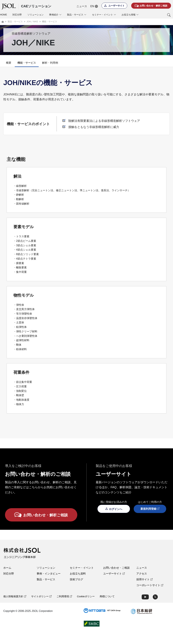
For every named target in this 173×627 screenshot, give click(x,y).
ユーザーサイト (114, 573)
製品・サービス (46, 579)
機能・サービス (26, 62)
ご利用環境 (64, 596)
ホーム (7, 567)
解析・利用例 (50, 62)
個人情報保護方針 (14, 596)
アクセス (141, 573)
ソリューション (35, 14)
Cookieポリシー (86, 596)
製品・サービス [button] (76, 14)
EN (94, 6)
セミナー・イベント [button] (104, 14)
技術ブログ (76, 579)
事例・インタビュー (49, 573)
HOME (3, 14)
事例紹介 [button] (55, 14)
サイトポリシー (41, 596)
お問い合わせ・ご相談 (116, 567)
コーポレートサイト (149, 585)
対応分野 (17, 14)
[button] (157, 15)
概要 (8, 62)
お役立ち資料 (78, 573)
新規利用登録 (149, 508)
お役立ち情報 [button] (130, 14)
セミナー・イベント (82, 567)
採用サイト (144, 579)
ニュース (81, 6)
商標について (107, 596)
